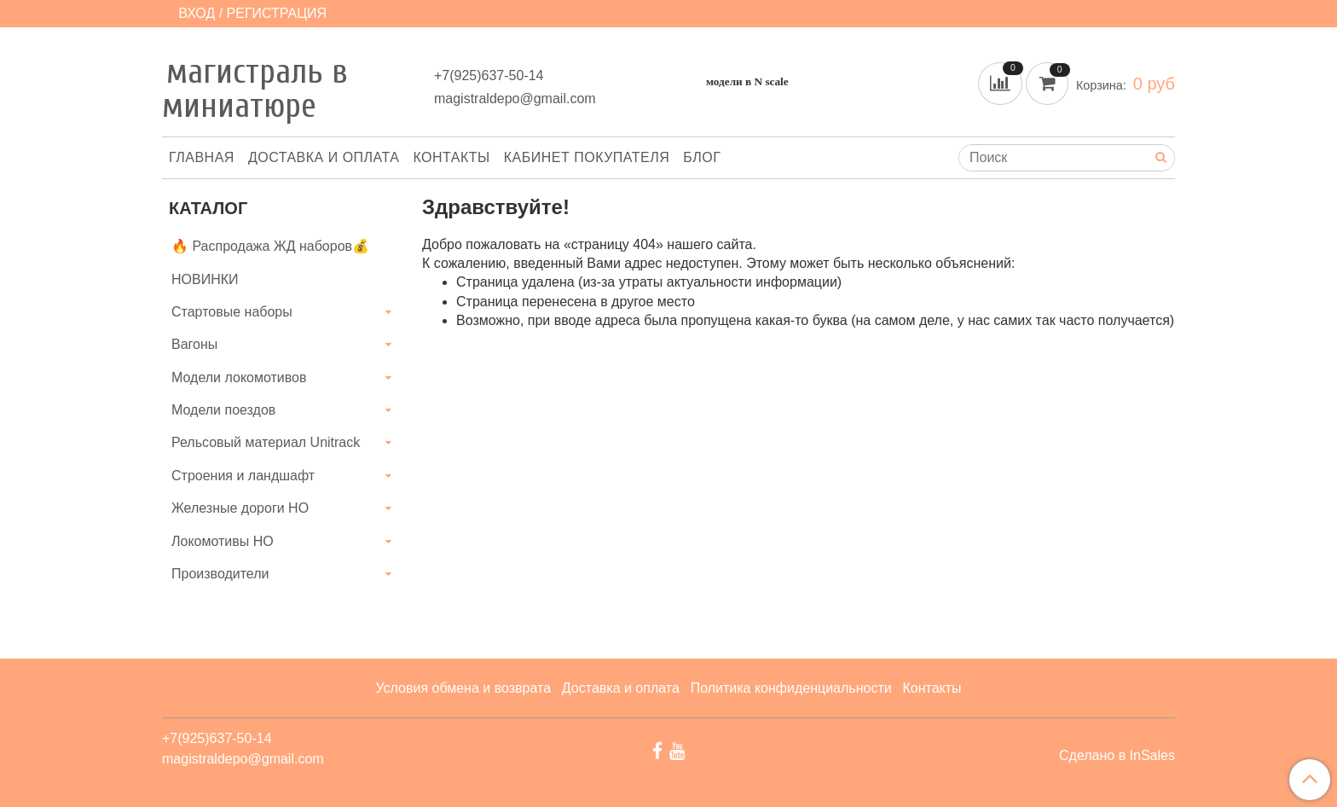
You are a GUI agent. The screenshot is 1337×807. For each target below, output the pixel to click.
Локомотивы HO (222, 541)
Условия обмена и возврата (463, 688)
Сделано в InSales (1117, 756)
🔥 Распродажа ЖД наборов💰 (270, 246)
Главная (201, 157)
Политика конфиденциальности (791, 688)
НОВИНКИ (205, 279)
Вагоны (194, 344)
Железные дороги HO (240, 508)
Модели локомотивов (239, 377)
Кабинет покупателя (586, 157)
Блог (702, 157)
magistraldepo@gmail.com (515, 98)
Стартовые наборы (231, 312)
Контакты (451, 157)
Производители (220, 573)
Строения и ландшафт (243, 475)
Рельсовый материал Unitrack (265, 442)
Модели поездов (223, 410)
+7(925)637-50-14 (489, 75)
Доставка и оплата (324, 157)
